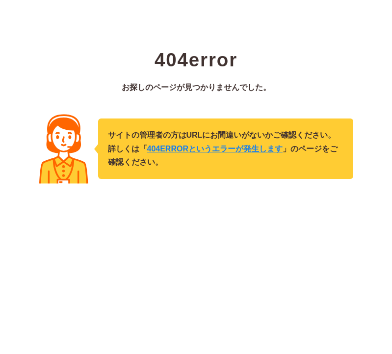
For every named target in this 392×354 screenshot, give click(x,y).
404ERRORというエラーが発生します (215, 149)
